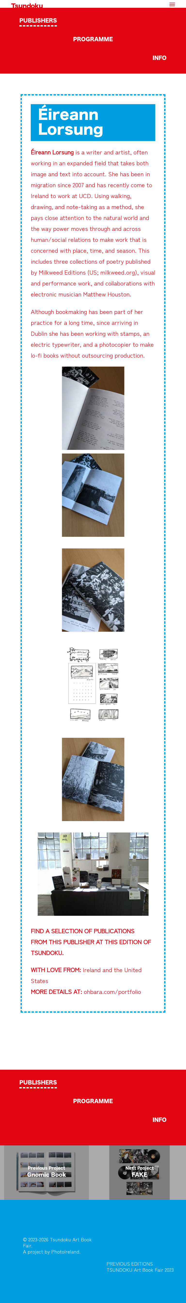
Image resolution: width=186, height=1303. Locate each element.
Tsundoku (27, 6)
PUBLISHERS (38, 20)
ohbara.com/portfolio (112, 991)
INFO (160, 58)
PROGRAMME (93, 39)
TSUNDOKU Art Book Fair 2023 (140, 1269)
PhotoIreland (65, 1251)
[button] (172, 4)
